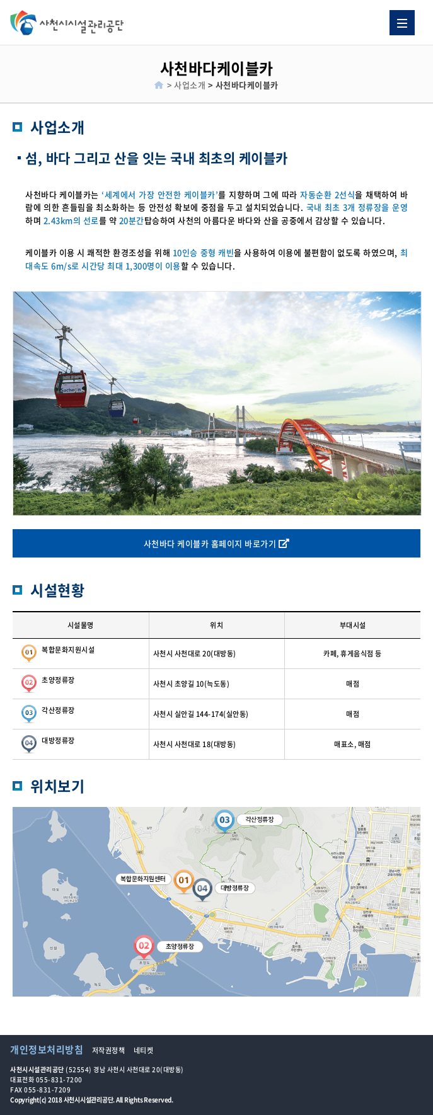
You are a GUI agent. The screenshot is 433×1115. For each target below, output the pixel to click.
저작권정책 (108, 1050)
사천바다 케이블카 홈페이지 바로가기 (217, 543)
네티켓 (144, 1050)
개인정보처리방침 (46, 1049)
